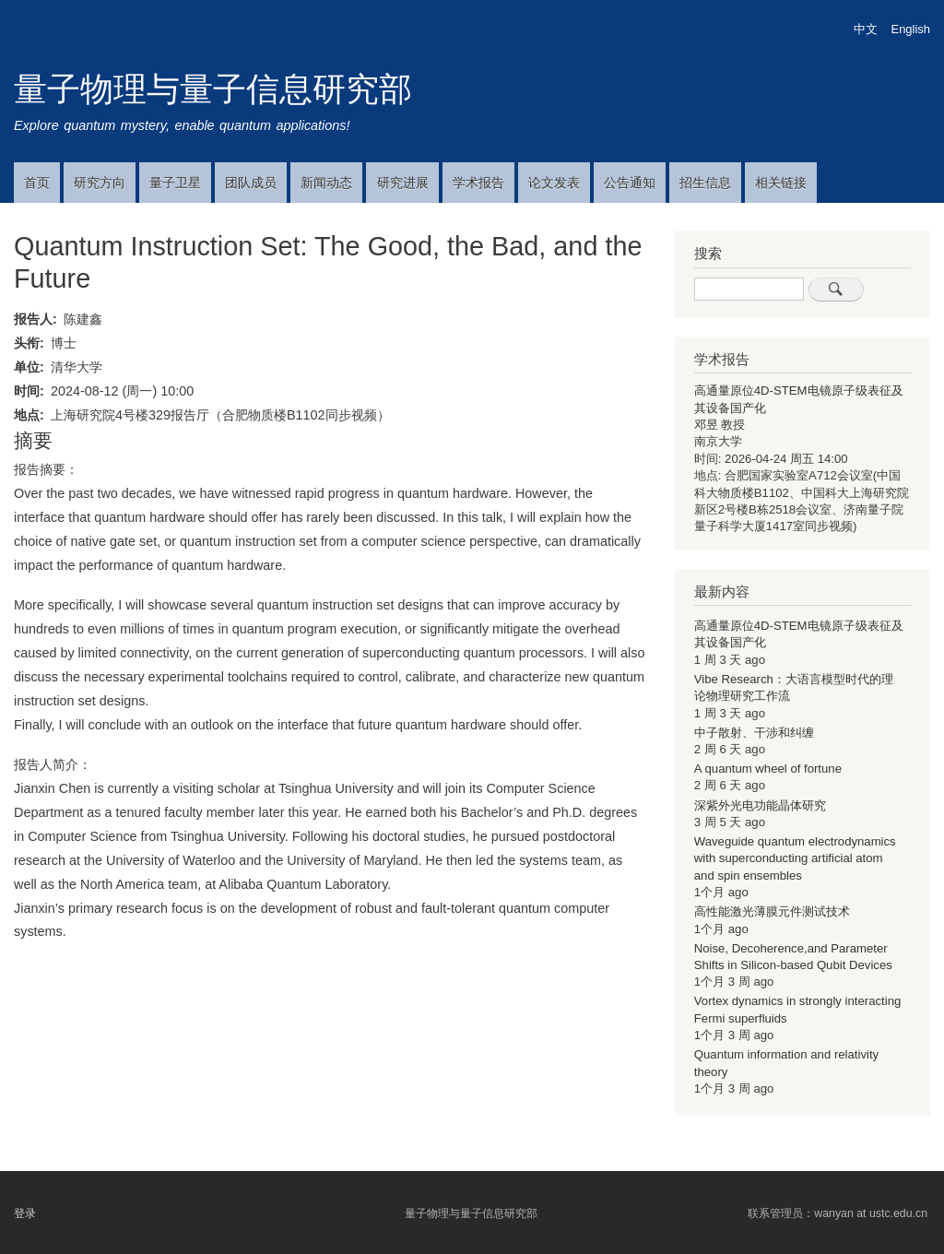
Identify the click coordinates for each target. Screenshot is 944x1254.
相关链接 (781, 182)
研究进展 (403, 182)
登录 (25, 1213)
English (910, 29)
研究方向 (99, 182)
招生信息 (705, 182)
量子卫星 (175, 182)
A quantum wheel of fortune (768, 768)
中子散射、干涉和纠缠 (754, 732)
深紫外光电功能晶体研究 (760, 805)
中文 (866, 29)
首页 (37, 182)
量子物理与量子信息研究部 (213, 89)
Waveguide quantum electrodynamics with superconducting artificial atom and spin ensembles (795, 858)
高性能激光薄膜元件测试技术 (772, 911)
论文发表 (554, 182)
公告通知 (629, 182)
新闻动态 (326, 182)
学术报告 (478, 182)
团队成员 (251, 182)
